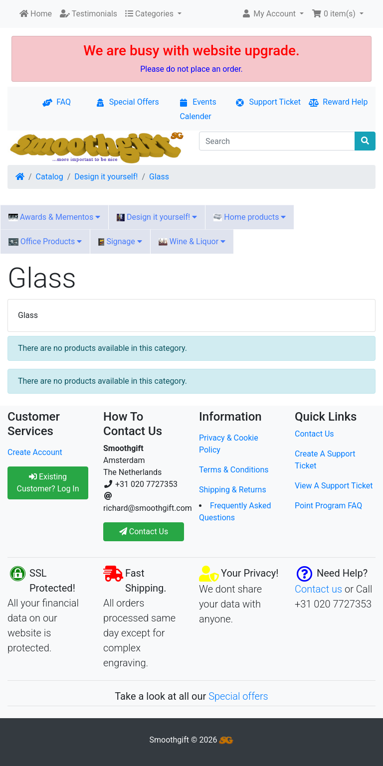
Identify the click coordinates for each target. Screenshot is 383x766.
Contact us (318, 589)
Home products (249, 217)
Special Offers (127, 102)
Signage (120, 241)
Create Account (34, 452)
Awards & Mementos (54, 217)
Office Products (45, 241)
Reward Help (338, 102)
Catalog (49, 176)
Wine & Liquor (192, 241)
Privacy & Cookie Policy (228, 444)
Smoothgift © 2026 (192, 740)
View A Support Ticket (334, 485)
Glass (159, 176)
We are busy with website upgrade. (191, 50)
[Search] (277, 141)
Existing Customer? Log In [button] (47, 482)
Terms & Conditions (234, 469)
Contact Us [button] (144, 531)
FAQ (56, 102)
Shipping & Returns (232, 489)
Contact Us (314, 434)
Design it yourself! (106, 176)
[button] (272, 14)
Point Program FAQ (328, 505)
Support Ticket (268, 102)
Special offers (238, 696)
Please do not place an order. (191, 69)
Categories (150, 13)
